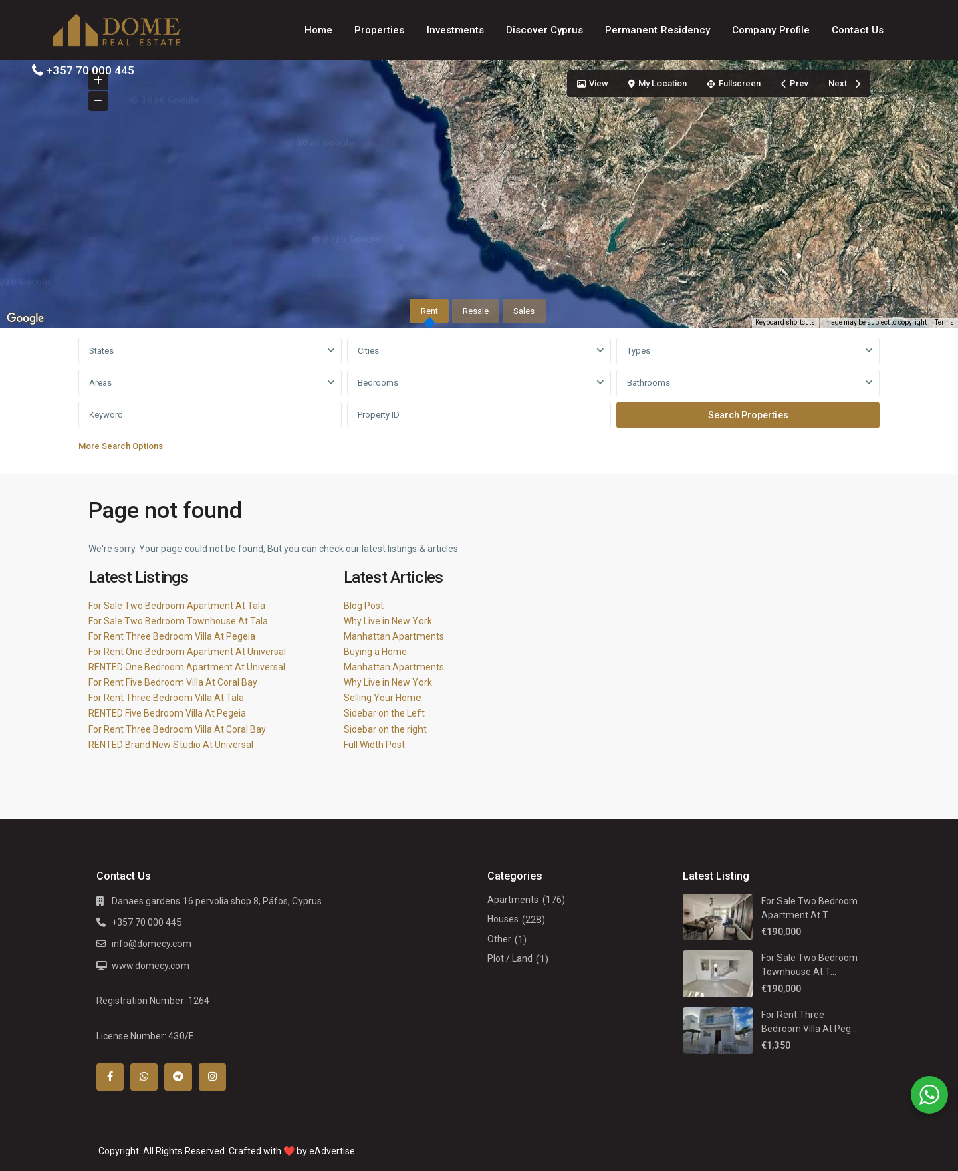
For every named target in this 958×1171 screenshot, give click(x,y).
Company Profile (771, 30)
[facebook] (110, 1077)
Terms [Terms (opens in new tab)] (944, 322)
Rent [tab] (429, 311)
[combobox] (210, 351)
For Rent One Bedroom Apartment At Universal (187, 651)
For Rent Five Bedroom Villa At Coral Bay (172, 682)
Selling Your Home (382, 697)
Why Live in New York (388, 621)
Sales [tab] (524, 311)
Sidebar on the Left (384, 713)
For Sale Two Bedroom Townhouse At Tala (178, 621)
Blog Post (364, 605)
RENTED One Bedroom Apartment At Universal (186, 667)
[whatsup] (144, 1077)
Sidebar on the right (385, 729)
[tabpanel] (479, 398)
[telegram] (178, 1077)
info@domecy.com (151, 943)
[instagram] (212, 1077)
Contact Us (858, 30)
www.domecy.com (150, 965)
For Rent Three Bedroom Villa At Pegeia (171, 636)
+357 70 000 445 (90, 70)
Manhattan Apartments (394, 636)
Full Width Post (374, 744)
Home (318, 30)
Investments (455, 30)
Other (499, 939)
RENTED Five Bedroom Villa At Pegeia (167, 713)
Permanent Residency (657, 30)
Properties (379, 30)
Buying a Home (375, 651)
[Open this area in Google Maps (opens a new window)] (25, 319)
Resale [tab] (476, 311)
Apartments (513, 899)
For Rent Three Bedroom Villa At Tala (166, 697)
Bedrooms (378, 383)
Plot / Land (510, 958)
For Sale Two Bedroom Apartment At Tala (176, 605)
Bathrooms (648, 383)
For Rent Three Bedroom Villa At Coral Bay (177, 729)
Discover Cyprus (544, 30)
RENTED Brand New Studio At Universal (170, 744)
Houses (503, 919)
